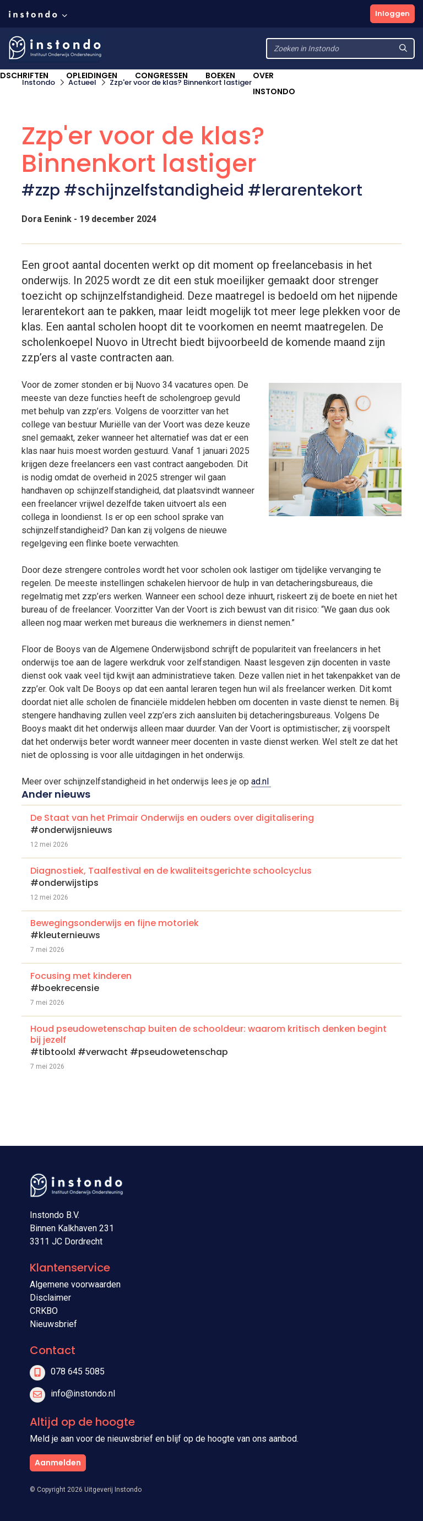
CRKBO (44, 1311)
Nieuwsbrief (53, 1324)
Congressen (161, 75)
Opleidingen (91, 75)
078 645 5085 (78, 1371)
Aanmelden (58, 1462)
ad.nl (261, 781)
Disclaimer (50, 1297)
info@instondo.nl (83, 1393)
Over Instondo (274, 83)
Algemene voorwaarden (75, 1284)
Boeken (220, 75)
